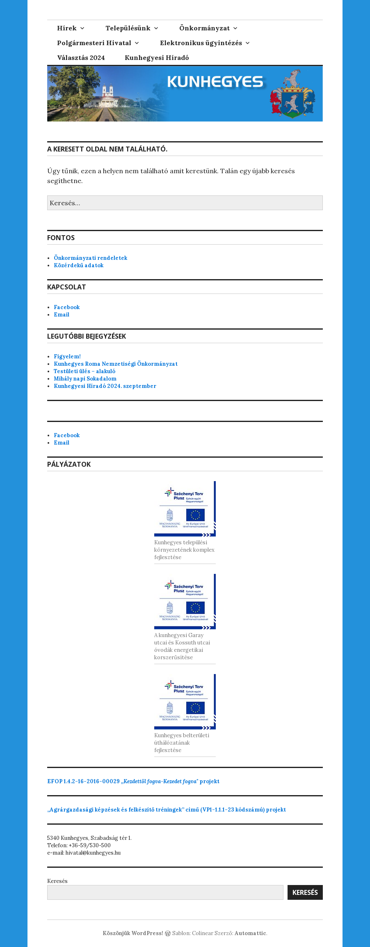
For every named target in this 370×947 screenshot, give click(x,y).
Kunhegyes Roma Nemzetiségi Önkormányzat (116, 363)
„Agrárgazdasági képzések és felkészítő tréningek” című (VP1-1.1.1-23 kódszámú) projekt (166, 809)
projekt (133, 781)
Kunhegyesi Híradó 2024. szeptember (105, 386)
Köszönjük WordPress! (133, 933)
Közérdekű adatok (78, 265)
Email (61, 314)
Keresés (57, 881)
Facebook (67, 307)
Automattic (250, 933)
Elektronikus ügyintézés (201, 43)
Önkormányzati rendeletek (90, 258)
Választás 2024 (81, 57)
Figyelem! (67, 356)
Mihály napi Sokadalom (85, 378)
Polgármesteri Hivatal (94, 43)
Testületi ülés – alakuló (84, 371)
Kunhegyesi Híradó (157, 57)
